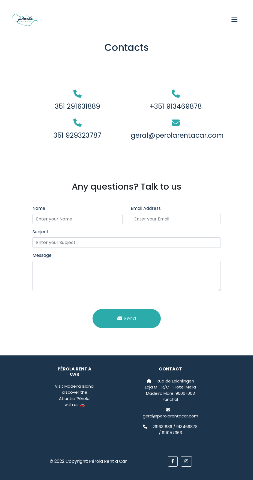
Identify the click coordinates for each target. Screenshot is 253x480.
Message (42, 255)
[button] (173, 461)
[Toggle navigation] (234, 19)
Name (38, 208)
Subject (40, 232)
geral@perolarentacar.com (177, 135)
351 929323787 (77, 135)
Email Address (146, 208)
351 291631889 (77, 106)
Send (126, 318)
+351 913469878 (176, 106)
